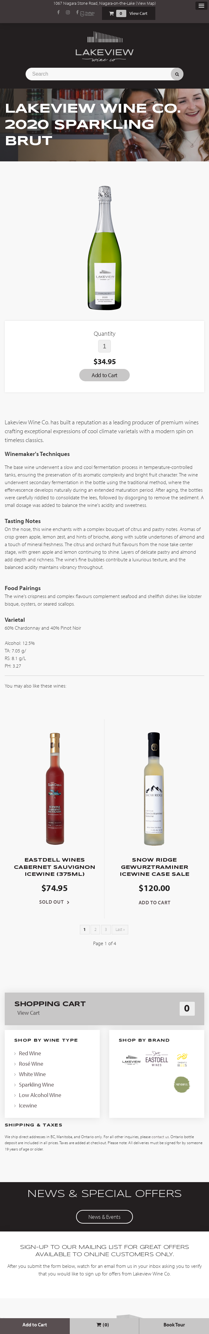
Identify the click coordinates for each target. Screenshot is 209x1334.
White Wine (32, 1074)
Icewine (28, 1105)
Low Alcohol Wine (40, 1095)
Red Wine (30, 1053)
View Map (146, 3)
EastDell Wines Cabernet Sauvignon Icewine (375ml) (54, 867)
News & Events (104, 1216)
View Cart (138, 13)
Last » (120, 929)
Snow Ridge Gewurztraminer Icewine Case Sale (154, 867)
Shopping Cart (111, 13)
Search (177, 74)
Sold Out (51, 902)
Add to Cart (34, 1324)
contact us (160, 1136)
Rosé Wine (31, 1063)
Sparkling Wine (36, 1084)
